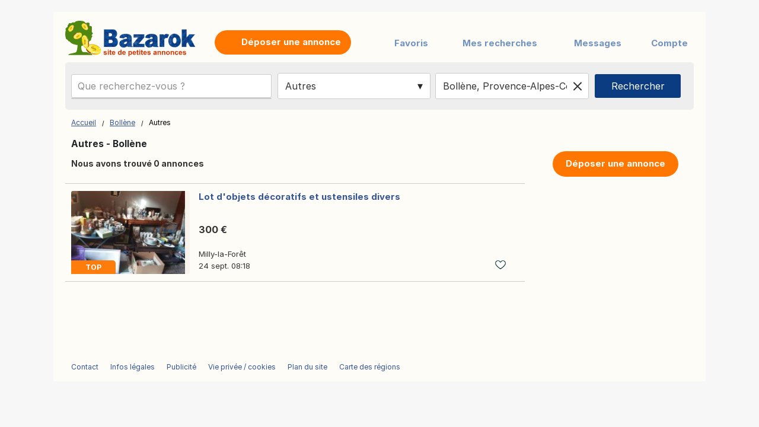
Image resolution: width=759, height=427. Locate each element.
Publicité (181, 366)
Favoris (411, 43)
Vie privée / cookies (242, 366)
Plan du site (307, 366)
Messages (597, 43)
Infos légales (132, 366)
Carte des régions (369, 366)
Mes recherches (500, 43)
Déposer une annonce (615, 163)
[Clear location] (577, 86)
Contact (84, 366)
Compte (669, 43)
